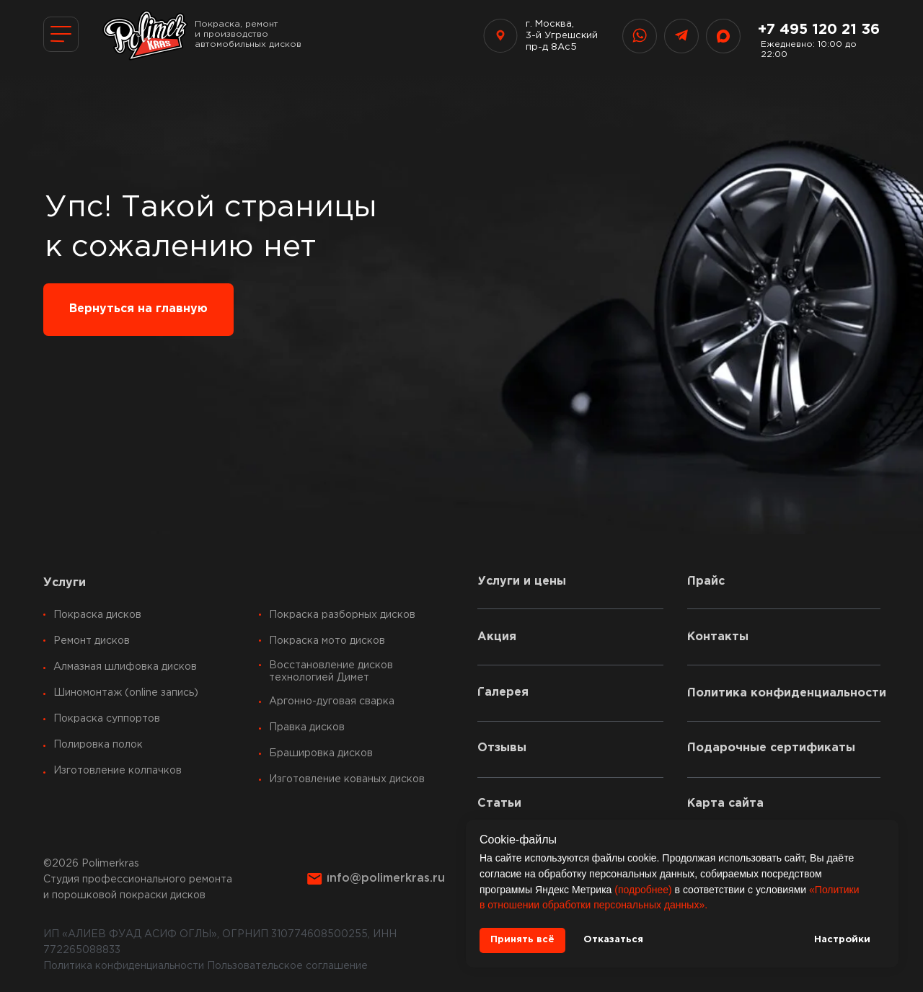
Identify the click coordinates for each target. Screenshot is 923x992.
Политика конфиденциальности (123, 966)
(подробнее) (642, 889)
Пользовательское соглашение (287, 966)
